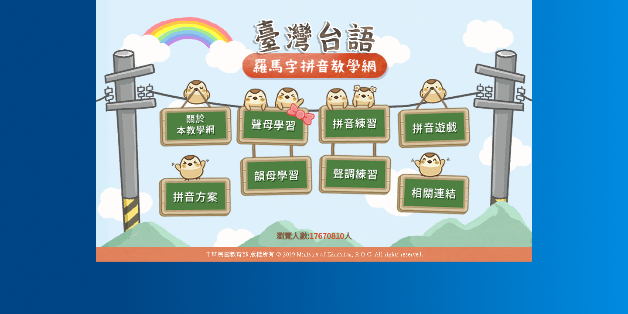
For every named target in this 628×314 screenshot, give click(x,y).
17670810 (326, 235)
